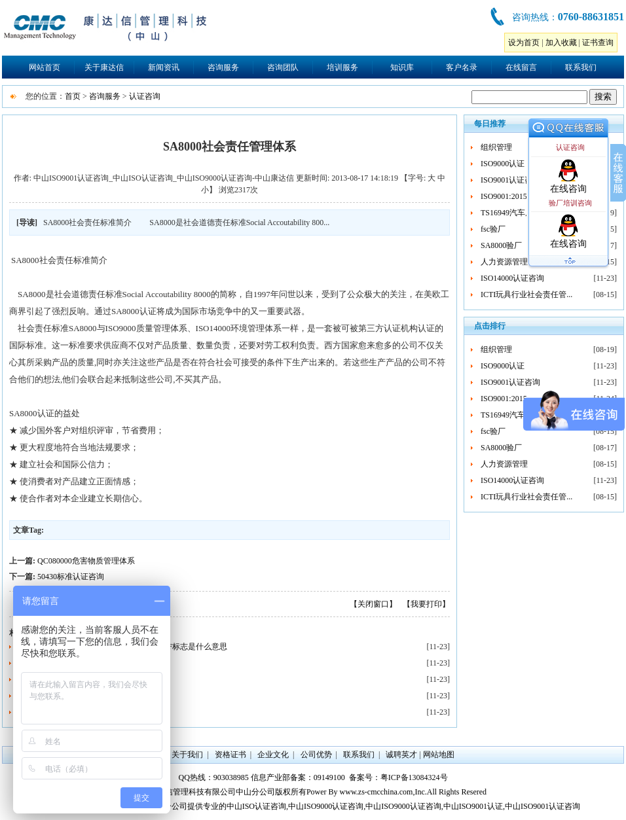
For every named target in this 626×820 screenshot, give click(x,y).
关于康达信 (104, 67)
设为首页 (524, 42)
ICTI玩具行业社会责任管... (526, 294)
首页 (73, 96)
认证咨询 (144, 96)
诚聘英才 (401, 754)
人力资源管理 (504, 261)
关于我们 (187, 754)
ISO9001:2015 (504, 196)
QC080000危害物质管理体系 (86, 560)
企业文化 (273, 754)
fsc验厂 (493, 229)
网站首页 (44, 67)
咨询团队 (283, 67)
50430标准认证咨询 (70, 576)
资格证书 (230, 754)
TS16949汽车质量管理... (521, 212)
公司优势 (316, 754)
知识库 (402, 67)
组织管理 (496, 147)
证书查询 (598, 42)
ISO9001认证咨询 (510, 180)
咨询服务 (223, 67)
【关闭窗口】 (373, 604)
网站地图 (438, 754)
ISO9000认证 (503, 163)
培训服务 (342, 67)
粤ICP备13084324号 (414, 777)
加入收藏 (561, 42)
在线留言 (521, 67)
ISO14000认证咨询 (512, 278)
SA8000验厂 (501, 245)
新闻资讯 (163, 67)
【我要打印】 (426, 604)
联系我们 (581, 67)
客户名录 (461, 67)
